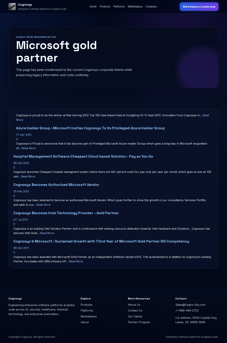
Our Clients (135, 316)
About (85, 322)
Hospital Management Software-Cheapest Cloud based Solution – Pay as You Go (83, 156)
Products (105, 6)
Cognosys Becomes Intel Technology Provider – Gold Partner (66, 213)
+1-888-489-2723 (186, 310)
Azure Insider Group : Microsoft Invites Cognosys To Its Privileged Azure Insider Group (90, 128)
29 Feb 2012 (21, 163)
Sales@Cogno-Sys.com (190, 304)
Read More (29, 148)
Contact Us (135, 310)
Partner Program (139, 322)
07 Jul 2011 (20, 219)
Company (151, 6)
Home (93, 6)
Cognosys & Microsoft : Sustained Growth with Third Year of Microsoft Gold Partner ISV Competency (101, 241)
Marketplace (135, 6)
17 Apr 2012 (24, 134)
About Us (134, 304)
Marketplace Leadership (199, 6)
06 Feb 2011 (21, 248)
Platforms (119, 6)
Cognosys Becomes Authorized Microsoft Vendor (56, 184)
